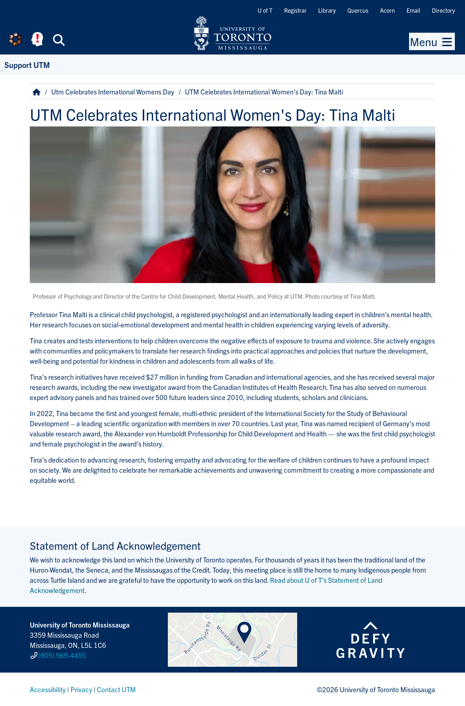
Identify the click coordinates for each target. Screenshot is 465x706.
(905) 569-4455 (62, 655)
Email (413, 10)
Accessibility (48, 689)
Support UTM (27, 64)
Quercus (357, 10)
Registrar (295, 10)
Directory (443, 10)
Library (327, 10)
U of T (265, 10)
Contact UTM (116, 689)
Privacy (81, 689)
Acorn (387, 10)
